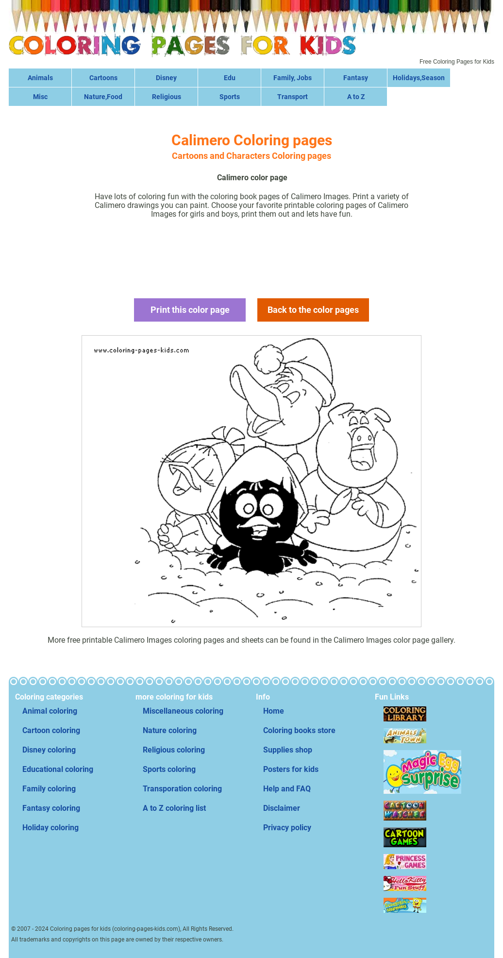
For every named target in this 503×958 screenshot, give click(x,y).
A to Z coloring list (174, 808)
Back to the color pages (313, 310)
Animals (40, 78)
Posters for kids (291, 769)
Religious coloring (174, 749)
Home (273, 711)
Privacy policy (287, 827)
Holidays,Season (419, 78)
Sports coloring (169, 769)
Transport (292, 97)
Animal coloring (49, 711)
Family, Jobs (292, 78)
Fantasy (355, 78)
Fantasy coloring (51, 808)
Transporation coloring (182, 788)
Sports (229, 97)
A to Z (356, 97)
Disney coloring (49, 749)
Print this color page (190, 310)
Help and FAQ (287, 788)
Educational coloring (57, 769)
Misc (40, 97)
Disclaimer (281, 808)
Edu (229, 78)
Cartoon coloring (51, 730)
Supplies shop (287, 749)
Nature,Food (103, 97)
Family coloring (49, 788)
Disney (166, 78)
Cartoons (103, 78)
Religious (166, 97)
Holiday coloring (50, 827)
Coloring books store (299, 730)
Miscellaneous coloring (183, 711)
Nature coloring (170, 730)
